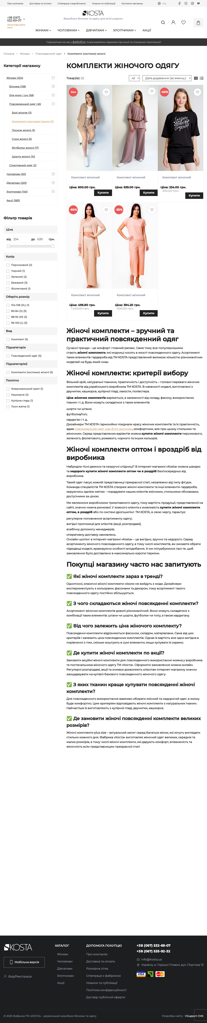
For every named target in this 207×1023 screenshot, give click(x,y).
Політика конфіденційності (106, 990)
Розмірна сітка (97, 968)
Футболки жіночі (25, 147)
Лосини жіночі (23, 130)
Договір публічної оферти (105, 997)
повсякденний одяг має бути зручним (103, 429)
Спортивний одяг (22, 165)
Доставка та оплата (40, 3)
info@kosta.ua (149, 959)
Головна (9, 53)
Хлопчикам (124, 30)
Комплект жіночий (85, 177)
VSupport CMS (194, 1016)
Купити (103, 192)
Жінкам (43, 30)
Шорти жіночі (23, 156)
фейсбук (78, 42)
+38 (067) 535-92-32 (153, 951)
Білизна (17, 86)
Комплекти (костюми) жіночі (33, 121)
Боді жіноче (22, 112)
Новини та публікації (103, 3)
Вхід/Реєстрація (18, 976)
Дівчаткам (96, 30)
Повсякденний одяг (48, 53)
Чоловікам (68, 30)
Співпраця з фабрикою (103, 975)
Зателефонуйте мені (16, 26)
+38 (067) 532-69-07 (14, 19)
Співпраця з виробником (72, 3)
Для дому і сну (21, 95)
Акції (147, 30)
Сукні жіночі (22, 139)
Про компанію (15, 3)
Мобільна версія (24, 962)
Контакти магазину (132, 3)
